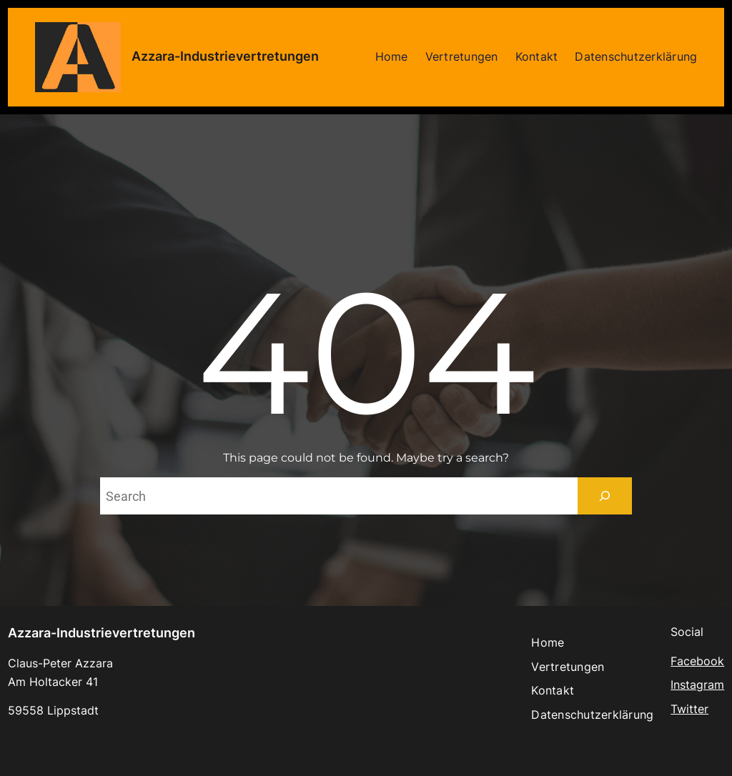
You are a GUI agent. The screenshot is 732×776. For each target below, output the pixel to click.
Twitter (689, 709)
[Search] (605, 495)
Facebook (697, 661)
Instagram (697, 684)
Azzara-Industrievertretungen (225, 56)
